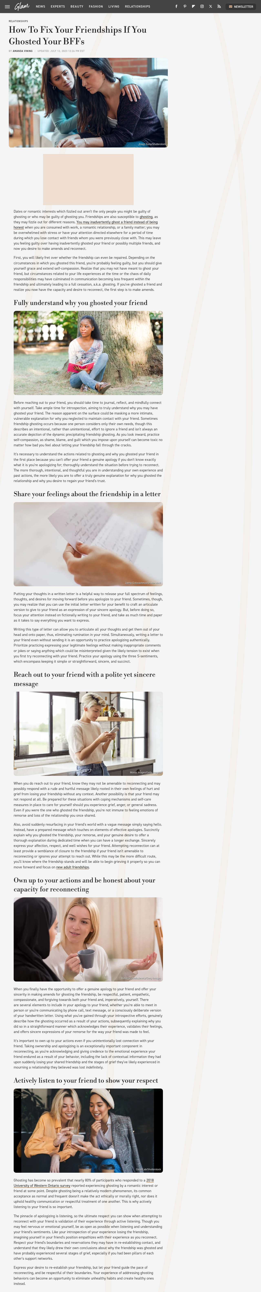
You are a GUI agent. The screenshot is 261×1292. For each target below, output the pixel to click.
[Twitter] (210, 8)
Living (113, 6)
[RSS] (219, 8)
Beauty (77, 6)
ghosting (146, 216)
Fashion (96, 6)
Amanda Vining (23, 51)
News (40, 6)
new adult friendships (72, 867)
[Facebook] (176, 8)
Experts (58, 6)
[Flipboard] (193, 8)
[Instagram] (202, 8)
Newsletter (240, 6)
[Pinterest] (185, 8)
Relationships (137, 6)
